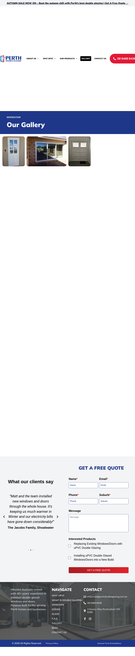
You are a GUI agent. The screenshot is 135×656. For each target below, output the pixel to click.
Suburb (104, 608)
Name (73, 592)
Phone (74, 608)
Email (103, 592)
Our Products (68, 58)
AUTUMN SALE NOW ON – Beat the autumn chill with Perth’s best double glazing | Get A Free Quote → (67, 3)
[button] (4, 630)
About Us (32, 58)
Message (75, 624)
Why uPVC (49, 58)
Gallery (86, 58)
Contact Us (100, 58)
